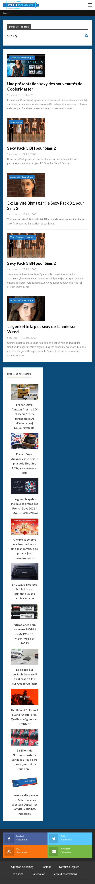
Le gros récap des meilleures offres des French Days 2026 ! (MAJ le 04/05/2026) (24, 506)
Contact (46, 867)
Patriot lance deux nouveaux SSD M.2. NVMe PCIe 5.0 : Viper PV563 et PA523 (24, 634)
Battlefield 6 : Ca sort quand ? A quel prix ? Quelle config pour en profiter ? (24, 716)
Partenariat (38, 874)
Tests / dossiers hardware (22, 237)
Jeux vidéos (16, 122)
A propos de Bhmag (22, 867)
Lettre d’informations (65, 874)
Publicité (18, 874)
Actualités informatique (21, 57)
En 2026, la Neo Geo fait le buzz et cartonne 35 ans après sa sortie (24, 591)
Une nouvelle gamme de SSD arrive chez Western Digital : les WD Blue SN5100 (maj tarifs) (24, 804)
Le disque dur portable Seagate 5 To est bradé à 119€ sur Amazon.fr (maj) (24, 676)
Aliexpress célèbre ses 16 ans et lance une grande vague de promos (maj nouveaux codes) (24, 549)
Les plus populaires (19, 374)
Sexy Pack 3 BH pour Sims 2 (31, 148)
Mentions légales (69, 867)
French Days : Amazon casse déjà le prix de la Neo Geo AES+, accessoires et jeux (24, 463)
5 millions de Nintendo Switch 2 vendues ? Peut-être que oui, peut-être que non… (25, 759)
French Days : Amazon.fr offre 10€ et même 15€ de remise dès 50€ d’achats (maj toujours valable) (25, 416)
